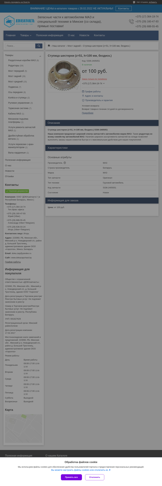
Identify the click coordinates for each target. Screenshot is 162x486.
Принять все (71, 477)
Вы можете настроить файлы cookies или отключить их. (80, 470)
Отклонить (94, 477)
